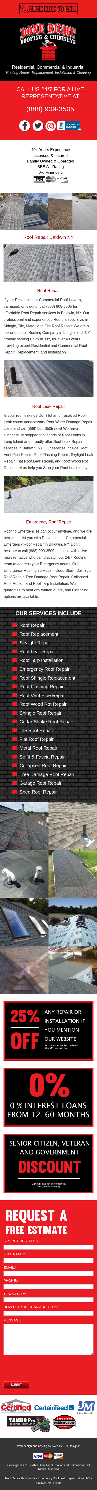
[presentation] (39, 1366)
